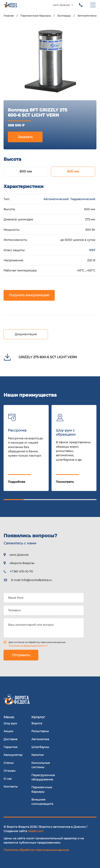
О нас (8, 778)
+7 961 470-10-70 (81, 5)
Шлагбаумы (40, 747)
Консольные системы (40, 765)
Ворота (36, 723)
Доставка (10, 739)
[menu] (93, 5)
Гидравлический (82, 199)
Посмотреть (65, 481)
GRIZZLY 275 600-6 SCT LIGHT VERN (48, 357)
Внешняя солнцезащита (42, 802)
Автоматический (56, 199)
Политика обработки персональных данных (36, 850)
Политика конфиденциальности (27, 645)
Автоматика (40, 739)
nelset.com (35, 831)
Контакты (11, 786)
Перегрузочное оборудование (43, 777)
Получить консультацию (29, 295)
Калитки (37, 755)
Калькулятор (13, 755)
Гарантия (10, 747)
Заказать (25, 137)
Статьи (9, 763)
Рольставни (40, 731)
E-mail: (31, 580)
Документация (26, 334)
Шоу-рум (10, 723)
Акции (8, 731)
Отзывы (10, 770)
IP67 (92, 250)
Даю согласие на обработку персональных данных (37, 642)
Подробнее (16, 481)
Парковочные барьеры (41, 789)
